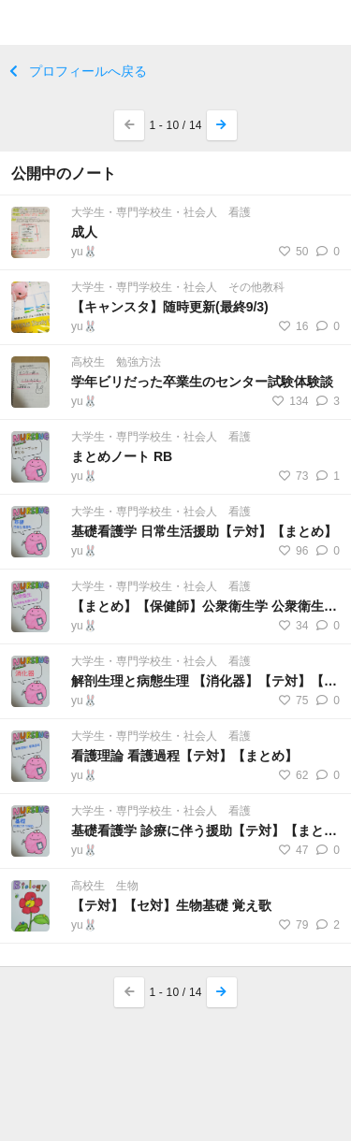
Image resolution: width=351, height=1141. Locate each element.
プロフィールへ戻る (78, 71)
